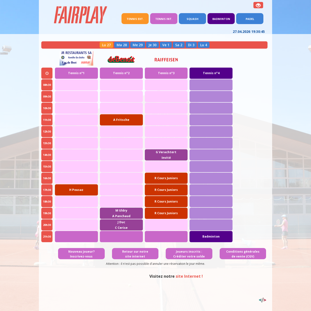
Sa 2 (178, 45)
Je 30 (152, 45)
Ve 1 (165, 45)
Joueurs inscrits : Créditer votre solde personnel (189, 256)
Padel (250, 19)
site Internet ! (220, 276)
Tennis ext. (138, 18)
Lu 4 (203, 45)
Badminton (221, 19)
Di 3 (191, 45)
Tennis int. (163, 19)
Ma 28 (122, 45)
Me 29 (138, 45)
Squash (193, 19)
